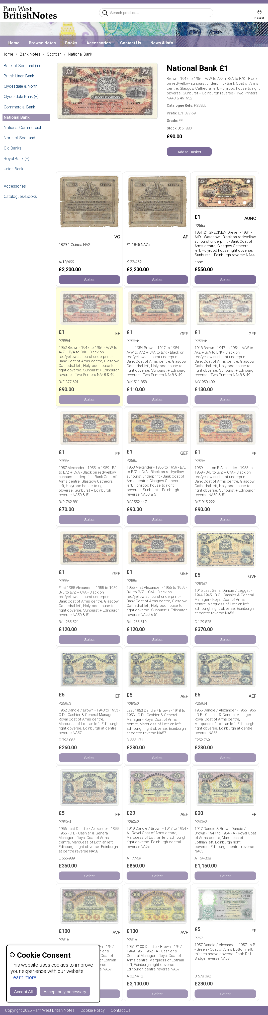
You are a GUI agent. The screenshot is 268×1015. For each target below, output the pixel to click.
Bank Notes (30, 54)
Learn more (23, 977)
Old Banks (12, 148)
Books (71, 43)
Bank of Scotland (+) (22, 65)
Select (89, 279)
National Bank (80, 54)
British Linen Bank (19, 76)
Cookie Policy (92, 1010)
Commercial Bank (19, 107)
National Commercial (22, 127)
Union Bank (13, 169)
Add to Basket (189, 152)
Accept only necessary (65, 991)
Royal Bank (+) (16, 158)
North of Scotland (19, 137)
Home (14, 43)
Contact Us (130, 43)
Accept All (23, 991)
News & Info (161, 43)
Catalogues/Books (20, 196)
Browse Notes (42, 43)
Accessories (98, 43)
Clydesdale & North (20, 86)
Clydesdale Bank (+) (21, 96)
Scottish (54, 54)
